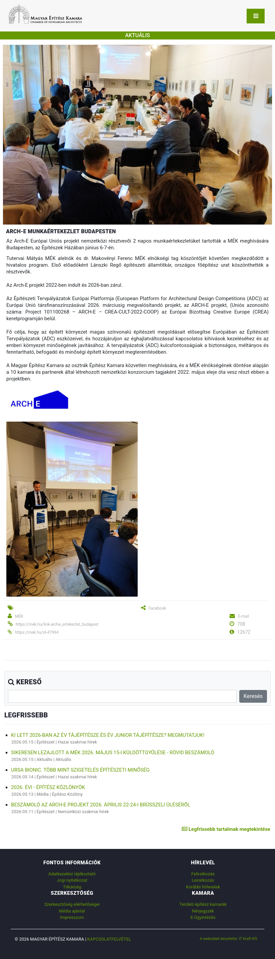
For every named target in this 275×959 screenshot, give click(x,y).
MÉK (19, 616)
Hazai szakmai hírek (77, 742)
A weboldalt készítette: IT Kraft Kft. (229, 938)
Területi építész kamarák (203, 904)
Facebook (157, 608)
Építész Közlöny (67, 794)
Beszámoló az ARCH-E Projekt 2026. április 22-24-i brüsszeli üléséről (100, 805)
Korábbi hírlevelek (203, 886)
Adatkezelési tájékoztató (72, 873)
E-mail (243, 616)
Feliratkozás (203, 873)
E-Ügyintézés (202, 917)
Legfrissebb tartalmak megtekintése (226, 829)
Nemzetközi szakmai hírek (83, 811)
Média (43, 794)
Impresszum (72, 917)
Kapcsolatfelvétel (109, 939)
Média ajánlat (72, 910)
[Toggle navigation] (255, 16)
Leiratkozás (203, 880)
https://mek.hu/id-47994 (36, 632)
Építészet (46, 742)
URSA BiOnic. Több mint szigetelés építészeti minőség (80, 770)
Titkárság (72, 886)
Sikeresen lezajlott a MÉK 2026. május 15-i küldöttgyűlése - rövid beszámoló (112, 753)
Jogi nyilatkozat (72, 880)
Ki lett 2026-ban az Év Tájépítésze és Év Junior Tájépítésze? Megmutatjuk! (107, 735)
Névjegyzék (203, 910)
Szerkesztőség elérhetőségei (72, 904)
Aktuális (44, 759)
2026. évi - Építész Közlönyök (48, 787)
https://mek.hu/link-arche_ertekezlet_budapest (57, 624)
